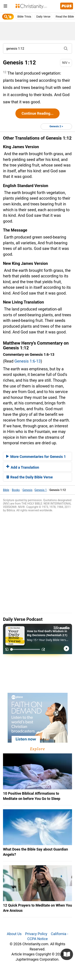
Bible (6, 490)
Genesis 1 (41, 490)
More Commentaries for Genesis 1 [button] (36, 456)
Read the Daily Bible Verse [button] (29, 477)
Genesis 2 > (56, 126)
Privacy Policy (36, 934)
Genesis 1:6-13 (27, 361)
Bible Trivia (24, 16)
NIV (66, 63)
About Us (14, 934)
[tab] (37, 456)
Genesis (27, 490)
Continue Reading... (37, 113)
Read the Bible (65, 16)
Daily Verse (43, 16)
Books (16, 490)
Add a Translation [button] (22, 467)
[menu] (5, 6)
